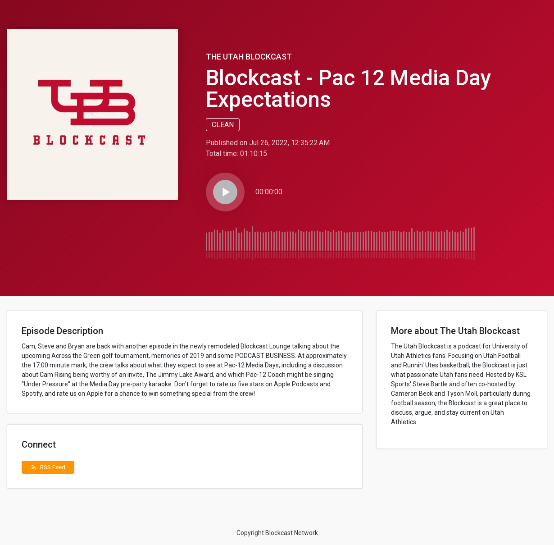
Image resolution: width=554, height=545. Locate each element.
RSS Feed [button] (48, 467)
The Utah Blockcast (249, 56)
